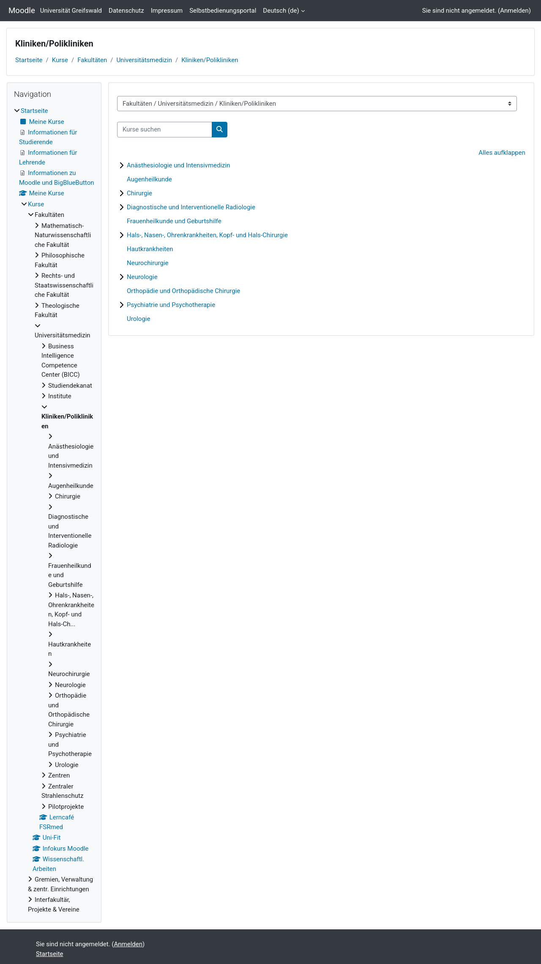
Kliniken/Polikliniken (209, 60)
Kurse (60, 60)
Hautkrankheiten (150, 249)
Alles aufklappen (501, 152)
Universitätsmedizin (144, 60)
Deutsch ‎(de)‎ (281, 10)
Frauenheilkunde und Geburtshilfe (174, 221)
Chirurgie (139, 193)
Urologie (138, 319)
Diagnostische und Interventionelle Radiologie (191, 207)
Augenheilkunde (149, 179)
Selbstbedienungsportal (222, 10)
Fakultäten (92, 60)
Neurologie (142, 277)
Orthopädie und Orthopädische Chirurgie (183, 291)
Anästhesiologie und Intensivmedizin (178, 165)
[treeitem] (54, 510)
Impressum (167, 10)
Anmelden (514, 10)
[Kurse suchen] (164, 129)
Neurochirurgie (148, 263)
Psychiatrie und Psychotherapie (171, 305)
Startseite (29, 60)
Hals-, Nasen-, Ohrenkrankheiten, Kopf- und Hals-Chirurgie (207, 235)
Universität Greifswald (71, 10)
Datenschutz (126, 10)
